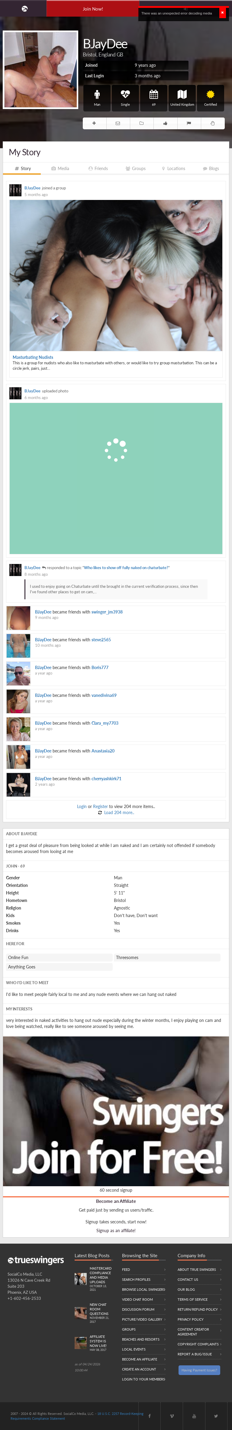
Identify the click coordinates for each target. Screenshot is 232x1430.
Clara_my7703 (105, 723)
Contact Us (188, 1279)
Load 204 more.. (118, 812)
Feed (126, 1269)
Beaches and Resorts (141, 1339)
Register (100, 806)
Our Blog (186, 1289)
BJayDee (32, 188)
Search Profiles (136, 1279)
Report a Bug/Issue (195, 1354)
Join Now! (93, 8)
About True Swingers (197, 1269)
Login (82, 806)
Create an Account (139, 1369)
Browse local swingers (143, 1289)
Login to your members (143, 1379)
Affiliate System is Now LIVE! (101, 1343)
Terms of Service (193, 1299)
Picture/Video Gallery (142, 1319)
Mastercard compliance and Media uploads (101, 1279)
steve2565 (101, 639)
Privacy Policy (191, 1319)
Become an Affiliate (116, 1201)
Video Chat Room (137, 1299)
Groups (129, 1329)
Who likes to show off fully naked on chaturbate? (126, 567)
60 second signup (116, 1190)
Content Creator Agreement (193, 1331)
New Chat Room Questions (101, 1313)
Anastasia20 (103, 750)
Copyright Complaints (198, 1344)
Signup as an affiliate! (116, 1230)
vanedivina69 (104, 695)
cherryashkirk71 (106, 778)
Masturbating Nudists (33, 357)
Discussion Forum (138, 1309)
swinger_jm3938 (107, 611)
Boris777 (100, 667)
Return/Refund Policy (198, 1309)
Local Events (134, 1349)
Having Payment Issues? (199, 1370)
